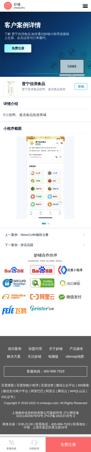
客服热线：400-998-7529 (46, 371)
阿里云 (50, 391)
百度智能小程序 (28, 385)
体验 (81, 86)
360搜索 (83, 385)
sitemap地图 (75, 356)
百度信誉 (47, 385)
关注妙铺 (34, 356)
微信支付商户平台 (15, 391)
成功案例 (14, 349)
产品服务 (76, 349)
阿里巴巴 (37, 391)
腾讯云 (62, 391)
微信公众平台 (65, 385)
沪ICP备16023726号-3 (59, 416)
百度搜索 (7, 385)
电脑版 (53, 356)
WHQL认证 (77, 391)
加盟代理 (35, 349)
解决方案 (14, 356)
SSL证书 (7, 397)
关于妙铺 (56, 349)
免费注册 (18, 48)
